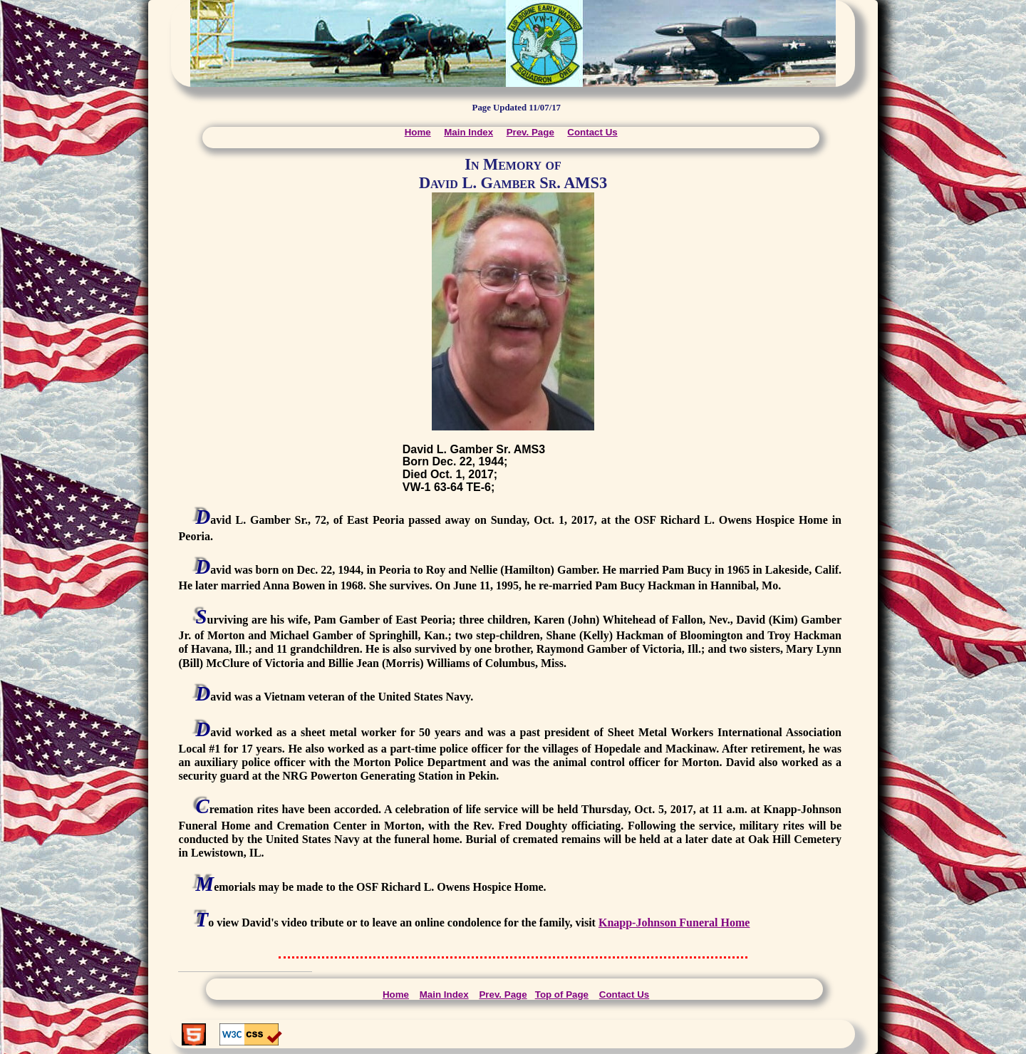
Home (418, 132)
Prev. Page (530, 132)
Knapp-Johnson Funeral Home (674, 922)
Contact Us (592, 132)
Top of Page (562, 994)
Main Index (468, 132)
